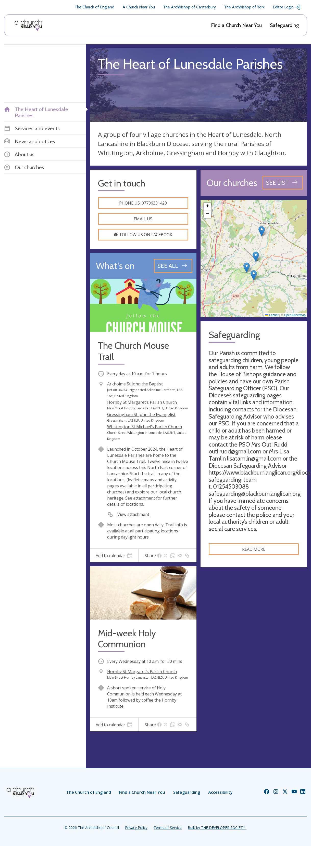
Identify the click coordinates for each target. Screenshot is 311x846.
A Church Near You (138, 7)
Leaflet (271, 315)
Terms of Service (168, 827)
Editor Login (287, 7)
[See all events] (173, 266)
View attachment (133, 514)
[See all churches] (283, 183)
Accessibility (220, 792)
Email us (143, 219)
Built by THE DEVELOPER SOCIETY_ (217, 827)
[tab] (114, 555)
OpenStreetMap (295, 315)
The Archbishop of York (244, 7)
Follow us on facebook (143, 234)
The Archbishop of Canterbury (189, 7)
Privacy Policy (136, 827)
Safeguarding (284, 25)
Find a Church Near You (236, 25)
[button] (256, 256)
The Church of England (94, 7)
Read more (253, 549)
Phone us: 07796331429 (143, 203)
